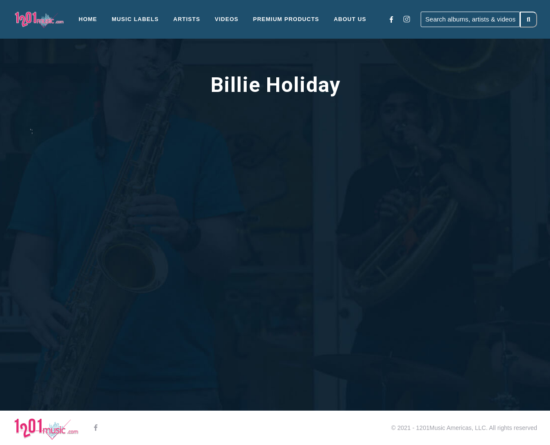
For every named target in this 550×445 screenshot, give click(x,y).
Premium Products (286, 19)
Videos (226, 19)
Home (88, 19)
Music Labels (135, 19)
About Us (350, 19)
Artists (186, 19)
